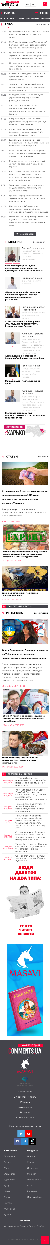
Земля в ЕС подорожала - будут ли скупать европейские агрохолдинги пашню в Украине (27, 87)
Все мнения (39, 242)
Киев (16, 1226)
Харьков (8, 1226)
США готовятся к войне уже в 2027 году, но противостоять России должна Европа (22, 323)
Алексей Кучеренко (33, 248)
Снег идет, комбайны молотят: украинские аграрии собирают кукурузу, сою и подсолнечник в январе (28, 209)
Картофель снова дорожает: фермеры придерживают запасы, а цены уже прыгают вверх (27, 76)
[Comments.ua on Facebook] (17, 1141)
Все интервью (41, 613)
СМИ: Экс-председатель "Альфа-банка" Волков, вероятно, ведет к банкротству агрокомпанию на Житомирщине (28, 45)
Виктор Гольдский (32, 278)
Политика (9, 1156)
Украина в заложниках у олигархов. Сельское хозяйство (20, 594)
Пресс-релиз (34, 1180)
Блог (29, 1185)
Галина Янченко (31, 366)
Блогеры (25, 1112)
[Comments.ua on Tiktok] (32, 1141)
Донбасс (41, 1226)
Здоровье (9, 1180)
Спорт (7, 1197)
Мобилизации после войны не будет (22, 382)
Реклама (25, 1102)
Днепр (32, 1226)
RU (33, 4)
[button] (43, 431)
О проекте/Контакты (25, 1097)
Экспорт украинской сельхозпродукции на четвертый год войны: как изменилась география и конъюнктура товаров (25, 554)
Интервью (32, 18)
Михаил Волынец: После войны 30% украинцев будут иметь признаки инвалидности (20, 760)
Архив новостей (25, 1117)
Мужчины (9, 1209)
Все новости (25, 234)
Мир (6, 1168)
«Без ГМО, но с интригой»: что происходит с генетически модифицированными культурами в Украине (27, 109)
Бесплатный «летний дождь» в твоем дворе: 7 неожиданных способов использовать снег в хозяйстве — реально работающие (27, 175)
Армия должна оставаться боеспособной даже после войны (24, 357)
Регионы (32, 1191)
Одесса (24, 1226)
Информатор (25, 1092)
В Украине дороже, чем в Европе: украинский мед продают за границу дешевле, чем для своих (27, 121)
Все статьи (42, 457)
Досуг (7, 1185)
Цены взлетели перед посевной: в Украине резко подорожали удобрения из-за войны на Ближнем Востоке (28, 55)
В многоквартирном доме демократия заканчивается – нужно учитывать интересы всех (24, 268)
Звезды (8, 1203)
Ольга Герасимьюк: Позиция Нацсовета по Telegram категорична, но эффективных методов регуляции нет (25, 654)
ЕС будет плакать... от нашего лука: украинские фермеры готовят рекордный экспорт (26, 98)
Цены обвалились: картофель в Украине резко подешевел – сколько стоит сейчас (29, 34)
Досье (7, 1215)
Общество (9, 1174)
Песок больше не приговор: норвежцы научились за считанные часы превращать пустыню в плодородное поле (28, 221)
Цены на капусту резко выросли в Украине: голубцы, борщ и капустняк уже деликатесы (27, 198)
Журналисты (25, 1107)
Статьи (20, 18)
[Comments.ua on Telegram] (24, 1141)
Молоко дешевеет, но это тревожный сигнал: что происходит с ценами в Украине (27, 164)
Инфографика (34, 1197)
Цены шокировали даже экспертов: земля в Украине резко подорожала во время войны (28, 66)
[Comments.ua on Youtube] (28, 1133)
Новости (31, 1156)
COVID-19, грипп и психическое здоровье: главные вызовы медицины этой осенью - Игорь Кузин (24, 718)
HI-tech (8, 1191)
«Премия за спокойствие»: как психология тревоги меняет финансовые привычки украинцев (22, 296)
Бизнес (8, 1162)
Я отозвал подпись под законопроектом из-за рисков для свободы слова (25, 415)
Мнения (31, 1174)
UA (27, 5)
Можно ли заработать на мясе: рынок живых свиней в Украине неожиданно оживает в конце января (27, 153)
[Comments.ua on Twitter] (21, 1133)
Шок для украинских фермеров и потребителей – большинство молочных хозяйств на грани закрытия (29, 143)
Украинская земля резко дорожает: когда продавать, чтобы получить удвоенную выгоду (26, 188)
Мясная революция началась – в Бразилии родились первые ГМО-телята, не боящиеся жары (26, 132)
